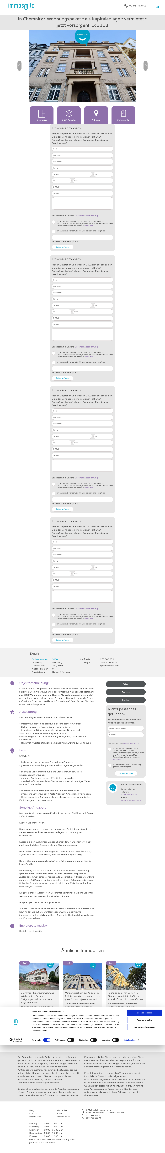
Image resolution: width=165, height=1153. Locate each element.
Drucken (125, 700)
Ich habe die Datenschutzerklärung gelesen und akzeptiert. (81, 231)
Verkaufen (62, 1110)
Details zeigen (130, 1148)
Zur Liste (126, 692)
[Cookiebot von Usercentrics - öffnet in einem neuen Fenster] (16, 1148)
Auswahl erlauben (144, 1128)
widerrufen (88, 226)
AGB (59, 1113)
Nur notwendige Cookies (144, 1135)
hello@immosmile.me (131, 800)
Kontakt (33, 1113)
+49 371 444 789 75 (137, 6)
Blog (31, 1110)
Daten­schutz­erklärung (86, 215)
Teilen (125, 684)
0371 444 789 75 (129, 795)
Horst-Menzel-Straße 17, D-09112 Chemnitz (105, 1113)
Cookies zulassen (144, 1121)
